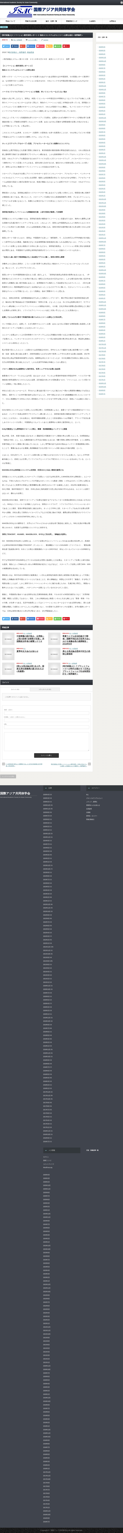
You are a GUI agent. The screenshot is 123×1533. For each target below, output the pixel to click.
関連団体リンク (71, 21)
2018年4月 (102, 330)
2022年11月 (102, 160)
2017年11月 (102, 348)
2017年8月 (102, 358)
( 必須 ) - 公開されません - (15, 717)
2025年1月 (102, 82)
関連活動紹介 (90, 819)
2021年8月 (102, 213)
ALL (14, 40)
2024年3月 (102, 107)
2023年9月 (102, 124)
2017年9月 (102, 355)
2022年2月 (102, 192)
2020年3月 (102, 259)
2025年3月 (102, 75)
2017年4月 (102, 372)
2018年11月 (102, 305)
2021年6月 (102, 217)
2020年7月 (102, 245)
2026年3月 (102, 50)
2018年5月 (102, 326)
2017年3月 (102, 376)
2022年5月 (102, 181)
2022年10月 (102, 163)
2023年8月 (102, 128)
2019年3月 (102, 291)
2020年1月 (102, 266)
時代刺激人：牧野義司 (17, 52)
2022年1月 (102, 195)
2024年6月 (102, 100)
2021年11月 (102, 202)
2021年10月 (102, 206)
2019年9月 (102, 277)
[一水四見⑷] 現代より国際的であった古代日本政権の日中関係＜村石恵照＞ (24, 765)
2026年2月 (102, 54)
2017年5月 (102, 369)
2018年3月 (102, 333)
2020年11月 (102, 238)
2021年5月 (102, 220)
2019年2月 (102, 294)
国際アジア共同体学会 (15, 793)
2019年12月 (102, 270)
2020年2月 (102, 263)
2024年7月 (102, 96)
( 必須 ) (8, 709)
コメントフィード (48, 1164)
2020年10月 (102, 241)
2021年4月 (102, 224)
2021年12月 (102, 199)
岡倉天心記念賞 (30, 21)
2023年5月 (102, 139)
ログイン (46, 1157)
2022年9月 (102, 167)
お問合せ (113, 21)
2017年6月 (102, 365)
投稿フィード (47, 1160)
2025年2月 (102, 78)
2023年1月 (102, 153)
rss (121, 2)
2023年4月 (102, 142)
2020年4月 (102, 256)
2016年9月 (102, 390)
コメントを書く (32, 40)
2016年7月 (102, 394)
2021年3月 (102, 227)
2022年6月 (102, 178)
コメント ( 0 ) (15, 689)
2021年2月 (102, 231)
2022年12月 (102, 156)
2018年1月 (102, 340)
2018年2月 (102, 337)
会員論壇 (19, 40)
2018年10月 (102, 309)
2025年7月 (102, 68)
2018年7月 (102, 319)
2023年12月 (102, 117)
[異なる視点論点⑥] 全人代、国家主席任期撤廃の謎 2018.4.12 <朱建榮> (30, 668)
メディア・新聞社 (91, 801)
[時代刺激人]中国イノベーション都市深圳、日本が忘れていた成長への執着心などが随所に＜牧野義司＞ (69, 765)
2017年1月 (102, 379)
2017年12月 (102, 344)
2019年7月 (102, 280)
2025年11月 (102, 61)
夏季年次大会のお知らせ (27, 651)
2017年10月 (102, 351)
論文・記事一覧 (51, 21)
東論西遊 (30, 52)
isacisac (45, 40)
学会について (10, 21)
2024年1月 (102, 114)
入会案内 (92, 21)
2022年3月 (102, 188)
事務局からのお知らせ (93, 805)
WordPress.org (47, 1167)
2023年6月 (102, 135)
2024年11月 (102, 89)
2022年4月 (102, 185)
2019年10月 (102, 273)
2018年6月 (102, 323)
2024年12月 (102, 86)
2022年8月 (102, 171)
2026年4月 (102, 47)
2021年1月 (102, 234)
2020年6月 (102, 248)
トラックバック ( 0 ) (45, 689)
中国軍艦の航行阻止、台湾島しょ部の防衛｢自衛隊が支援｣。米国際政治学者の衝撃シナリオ (30, 638)
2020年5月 (102, 252)
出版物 (88, 812)
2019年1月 (102, 298)
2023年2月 (102, 149)
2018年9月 (102, 312)
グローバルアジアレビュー (94, 798)
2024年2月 (102, 110)
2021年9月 (102, 210)
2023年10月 (102, 121)
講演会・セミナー (91, 815)
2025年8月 (102, 64)
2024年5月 (102, 103)
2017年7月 (102, 362)
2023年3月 (102, 146)
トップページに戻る (8, 776)
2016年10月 (102, 386)
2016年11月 (102, 383)
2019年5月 (102, 287)
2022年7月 (102, 174)
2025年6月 (102, 71)
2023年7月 (102, 132)
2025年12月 (102, 57)
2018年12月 (102, 302)
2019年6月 (102, 284)
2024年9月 (102, 93)
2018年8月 (102, 316)
